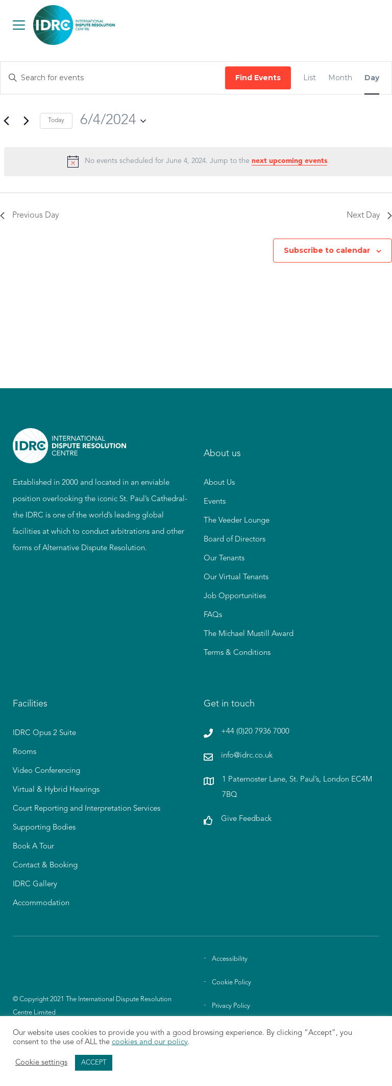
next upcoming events (289, 161)
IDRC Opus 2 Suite (44, 733)
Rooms (24, 752)
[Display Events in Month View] (340, 78)
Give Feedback (246, 819)
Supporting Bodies (44, 828)
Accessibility (230, 959)
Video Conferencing (46, 771)
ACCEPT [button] (93, 1062)
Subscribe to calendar (327, 250)
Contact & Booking (45, 865)
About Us (219, 483)
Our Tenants (224, 558)
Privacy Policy (231, 1006)
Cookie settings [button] (41, 1063)
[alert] (198, 161)
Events (215, 502)
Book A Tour (33, 847)
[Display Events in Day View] (371, 78)
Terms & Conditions (237, 653)
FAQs (213, 615)
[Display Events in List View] (309, 78)
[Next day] (26, 121)
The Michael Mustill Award (248, 634)
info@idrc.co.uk (247, 756)
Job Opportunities (235, 596)
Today (56, 120)
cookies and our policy (150, 1042)
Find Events (258, 77)
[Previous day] (6, 121)
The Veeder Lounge (237, 521)
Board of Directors (234, 540)
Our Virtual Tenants (236, 577)
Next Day (369, 215)
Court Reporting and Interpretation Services (86, 809)
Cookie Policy (231, 982)
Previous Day (29, 215)
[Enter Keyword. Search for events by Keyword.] (113, 78)
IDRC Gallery (35, 884)
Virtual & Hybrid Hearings (56, 790)
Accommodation (41, 903)
